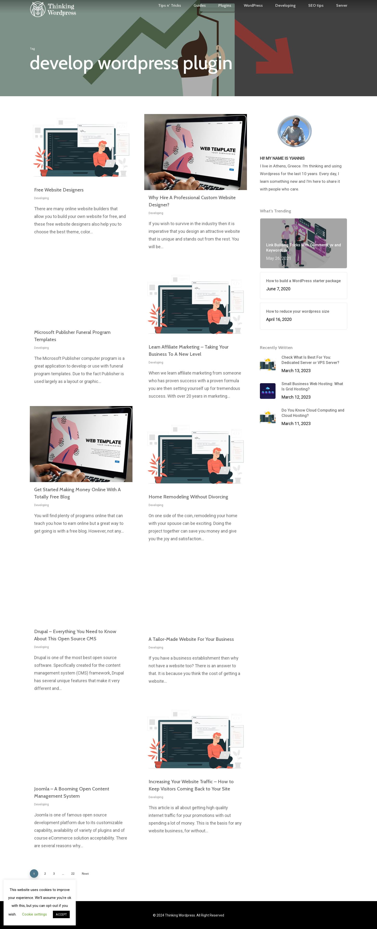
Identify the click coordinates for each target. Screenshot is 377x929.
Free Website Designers (59, 190)
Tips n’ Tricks (169, 15)
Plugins (224, 15)
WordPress (253, 15)
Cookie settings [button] (34, 914)
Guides (200, 15)
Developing (285, 15)
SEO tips (316, 15)
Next (85, 874)
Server (341, 15)
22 (73, 874)
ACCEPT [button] (61, 914)
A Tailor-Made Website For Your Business (191, 639)
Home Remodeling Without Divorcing (188, 497)
